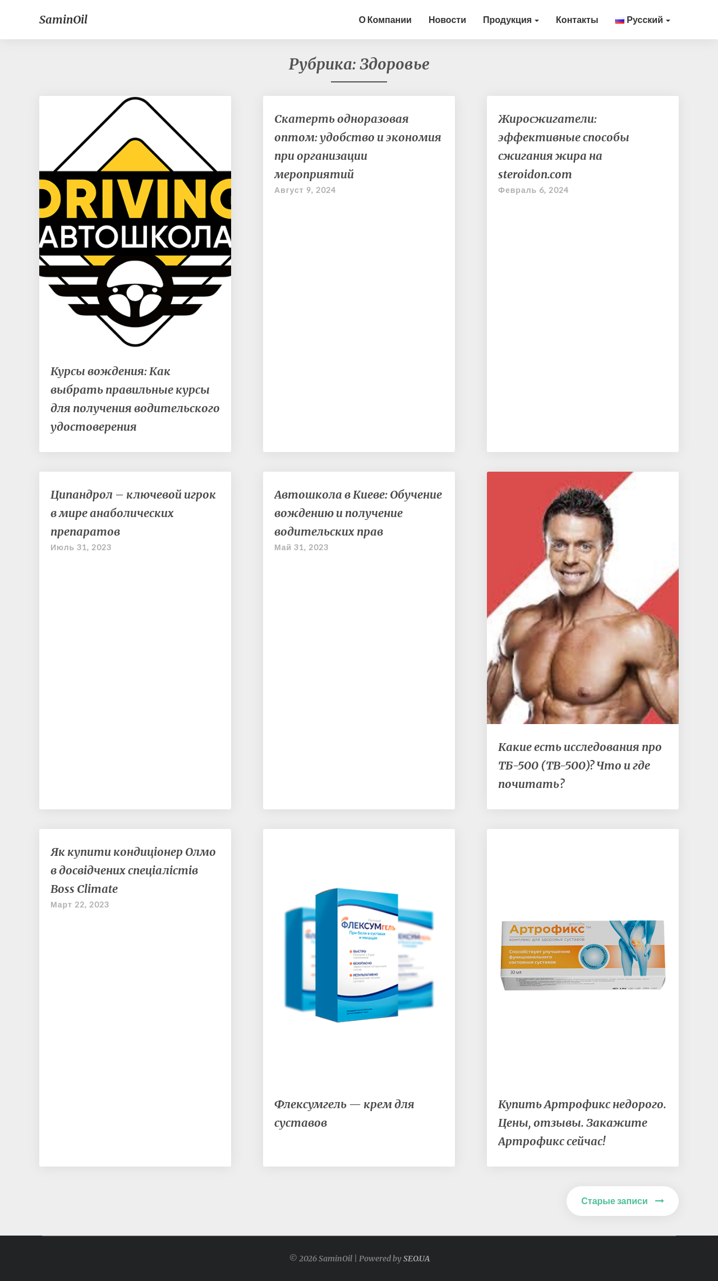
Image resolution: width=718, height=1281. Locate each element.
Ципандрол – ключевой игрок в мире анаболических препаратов (133, 512)
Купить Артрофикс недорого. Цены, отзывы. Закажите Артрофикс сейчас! (582, 1122)
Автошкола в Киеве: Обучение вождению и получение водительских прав (358, 512)
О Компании (385, 19)
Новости (447, 19)
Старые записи (622, 1200)
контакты (577, 19)
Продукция (511, 19)
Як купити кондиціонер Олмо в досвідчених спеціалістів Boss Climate (133, 870)
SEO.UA (416, 1259)
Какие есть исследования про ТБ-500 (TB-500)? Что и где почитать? (580, 765)
